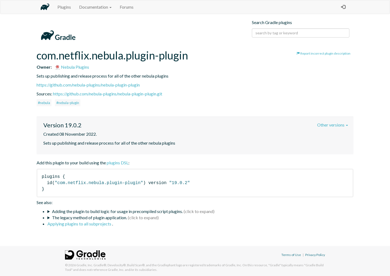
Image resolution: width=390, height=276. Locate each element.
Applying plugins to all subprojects (79, 223)
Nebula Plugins (72, 66)
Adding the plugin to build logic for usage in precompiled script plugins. (117, 211)
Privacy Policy (315, 255)
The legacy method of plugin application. (89, 217)
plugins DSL (117, 162)
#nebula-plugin (67, 103)
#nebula (44, 103)
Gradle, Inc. (84, 265)
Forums (127, 6)
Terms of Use (291, 255)
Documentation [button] (95, 6)
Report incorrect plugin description (323, 53)
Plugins (64, 6)
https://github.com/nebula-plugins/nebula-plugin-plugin (88, 84)
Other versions (332, 124)
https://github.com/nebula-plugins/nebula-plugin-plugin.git (107, 93)
